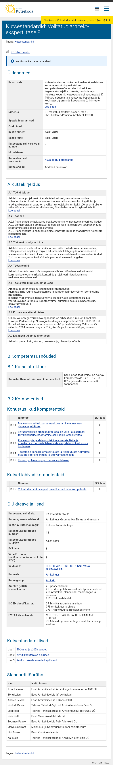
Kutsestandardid (24, 41)
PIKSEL (106, 763)
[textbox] (96, 9)
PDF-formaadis (20, 52)
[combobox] (97, 10)
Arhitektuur (52, 574)
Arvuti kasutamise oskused (33, 655)
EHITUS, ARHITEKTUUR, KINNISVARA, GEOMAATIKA (68, 568)
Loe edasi (50, 106)
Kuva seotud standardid (59, 159)
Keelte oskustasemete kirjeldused (37, 660)
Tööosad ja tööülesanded (32, 649)
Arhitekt (50, 580)
